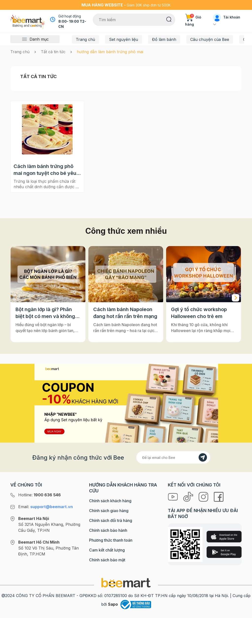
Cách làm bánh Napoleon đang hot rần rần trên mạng (125, 312)
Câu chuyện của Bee (209, 39)
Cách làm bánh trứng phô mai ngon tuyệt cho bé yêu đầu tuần (45, 170)
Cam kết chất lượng (107, 550)
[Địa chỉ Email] (173, 457)
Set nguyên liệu (123, 39)
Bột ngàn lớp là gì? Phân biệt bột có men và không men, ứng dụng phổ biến (45, 313)
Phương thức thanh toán (110, 540)
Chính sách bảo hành (108, 530)
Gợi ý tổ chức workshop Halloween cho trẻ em (199, 312)
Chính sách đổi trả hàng (110, 520)
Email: (45, 506)
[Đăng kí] (202, 457)
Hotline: (39, 494)
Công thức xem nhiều (126, 231)
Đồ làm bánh (164, 39)
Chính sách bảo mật (107, 559)
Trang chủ (85, 39)
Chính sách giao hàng (108, 510)
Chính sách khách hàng (110, 500)
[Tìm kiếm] (169, 19)
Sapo (113, 604)
